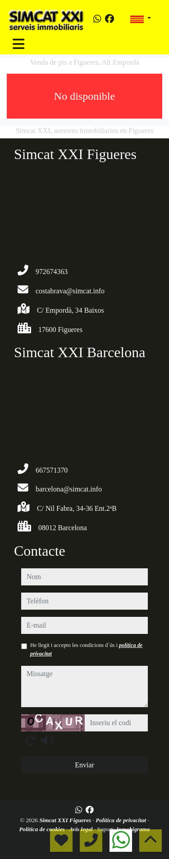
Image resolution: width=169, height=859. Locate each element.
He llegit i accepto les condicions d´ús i (86, 649)
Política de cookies (42, 829)
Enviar (84, 765)
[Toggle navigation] (18, 44)
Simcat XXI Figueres (65, 820)
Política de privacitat (121, 820)
